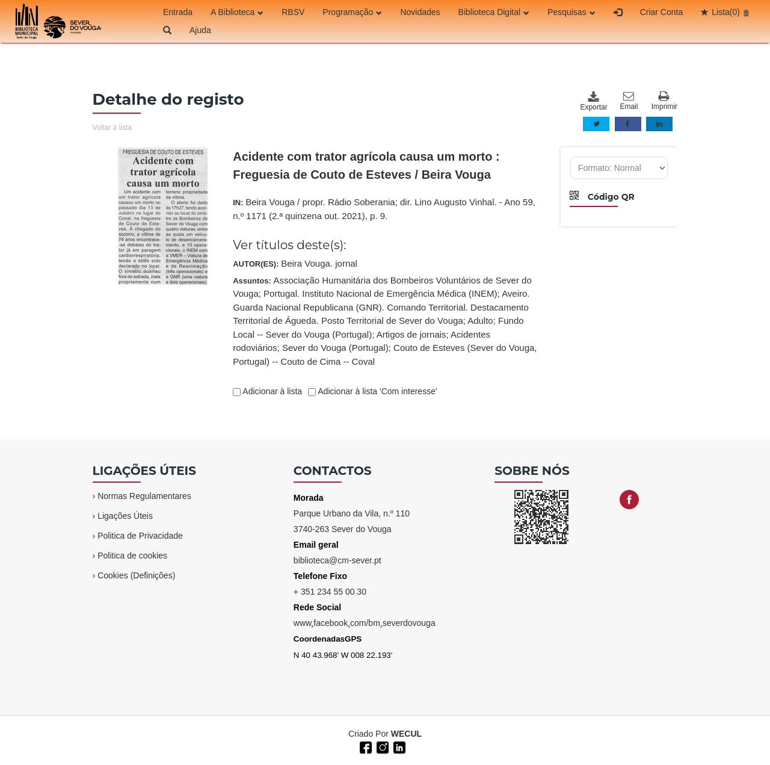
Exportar (593, 101)
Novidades (420, 12)
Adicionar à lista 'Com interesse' (376, 391)
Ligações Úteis (125, 516)
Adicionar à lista (271, 391)
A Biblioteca (237, 12)
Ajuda (200, 30)
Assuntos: (385, 321)
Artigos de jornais (411, 334)
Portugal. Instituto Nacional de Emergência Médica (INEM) (380, 293)
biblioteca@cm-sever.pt (337, 560)
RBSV (293, 12)
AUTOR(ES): (295, 263)
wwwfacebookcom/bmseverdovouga (365, 623)
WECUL (406, 734)
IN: (384, 209)
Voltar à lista (112, 127)
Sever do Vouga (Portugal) (335, 347)
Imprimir (664, 101)
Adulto (480, 320)
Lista (726, 12)
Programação (352, 12)
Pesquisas (571, 12)
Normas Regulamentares (144, 496)
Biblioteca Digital (494, 12)
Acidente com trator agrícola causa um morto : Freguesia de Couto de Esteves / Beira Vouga (366, 165)
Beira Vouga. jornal (319, 263)
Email (629, 101)
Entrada (177, 12)
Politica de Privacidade (140, 535)
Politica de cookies (132, 555)
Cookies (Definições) (136, 575)
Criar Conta (661, 12)
